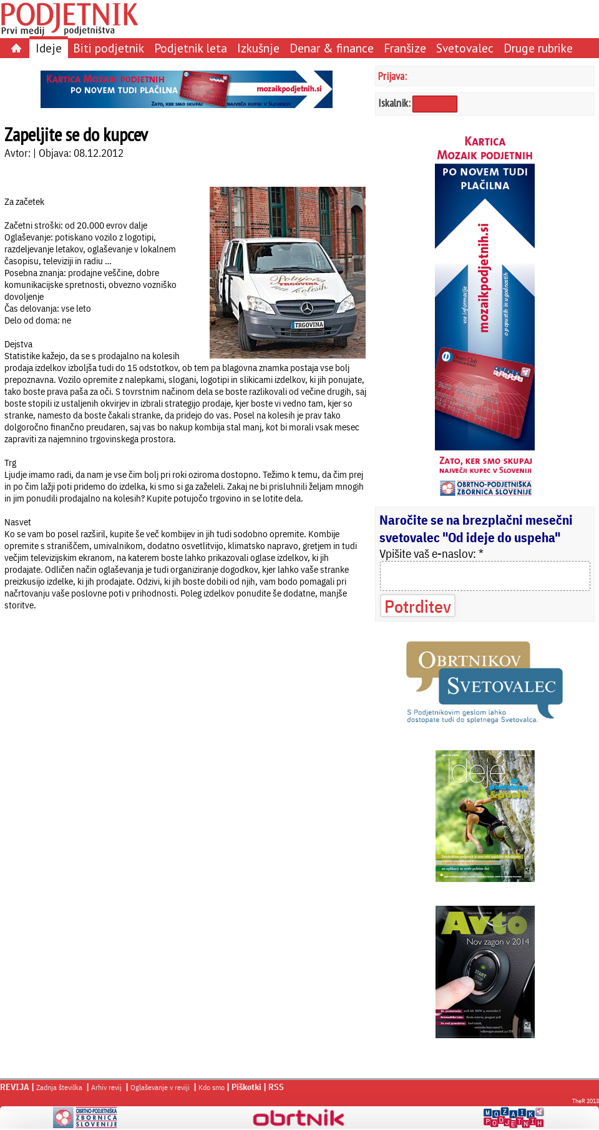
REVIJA (14, 1087)
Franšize (405, 48)
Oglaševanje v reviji (160, 1087)
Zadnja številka (59, 1087)
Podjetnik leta (190, 48)
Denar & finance (332, 48)
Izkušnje (258, 48)
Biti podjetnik (108, 48)
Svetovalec (465, 48)
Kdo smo (211, 1087)
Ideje (49, 48)
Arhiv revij (106, 1087)
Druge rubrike (538, 48)
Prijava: (392, 76)
